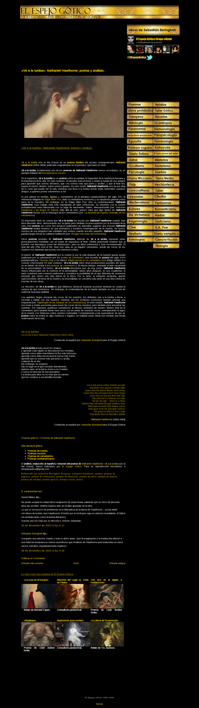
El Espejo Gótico (72, 466)
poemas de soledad (31, 479)
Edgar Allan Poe (52, 199)
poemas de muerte (107, 476)
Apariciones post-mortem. (70, 620)
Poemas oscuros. (37, 453)
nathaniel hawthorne (83, 473)
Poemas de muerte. (38, 450)
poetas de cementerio (72, 257)
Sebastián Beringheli (91, 340)
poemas (99, 473)
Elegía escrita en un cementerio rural (87, 260)
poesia (79, 479)
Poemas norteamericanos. (41, 458)
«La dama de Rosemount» (104, 620)
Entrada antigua (117, 563)
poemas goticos (50, 479)
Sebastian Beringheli (31, 533)
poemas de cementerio (63, 265)
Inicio (76, 563)
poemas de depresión (67, 476)
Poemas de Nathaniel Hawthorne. (58, 438)
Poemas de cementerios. (40, 456)
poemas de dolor (88, 476)
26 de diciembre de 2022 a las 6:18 (43, 550)
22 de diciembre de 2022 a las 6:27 (43, 525)
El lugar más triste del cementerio (88, 233)
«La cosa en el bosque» (36, 579)
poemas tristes (67, 479)
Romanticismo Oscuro (53, 173)
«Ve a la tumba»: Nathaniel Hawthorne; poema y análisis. (62, 70)
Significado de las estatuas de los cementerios (61, 302)
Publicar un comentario (33, 558)
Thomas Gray (46, 260)
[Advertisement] (47, 44)
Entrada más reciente (32, 563)
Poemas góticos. (30, 438)
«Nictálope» (30, 620)
